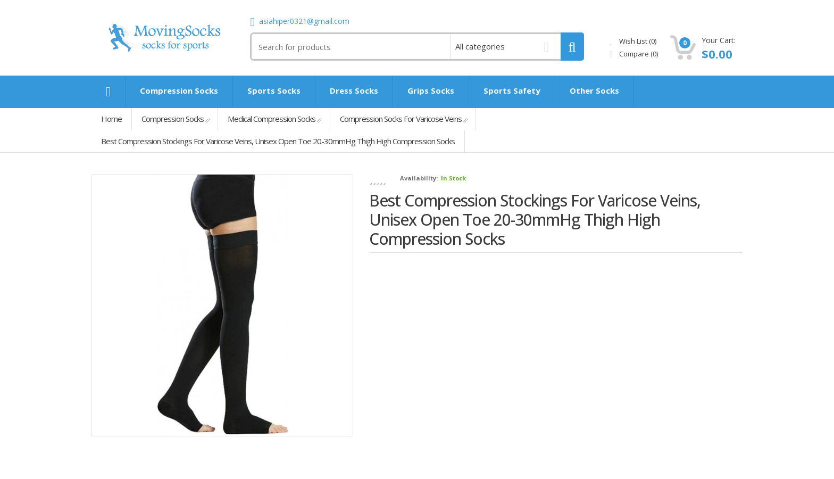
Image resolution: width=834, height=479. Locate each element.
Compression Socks (172, 118)
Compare (634, 54)
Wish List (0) (633, 41)
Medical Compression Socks (271, 118)
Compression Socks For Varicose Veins (401, 118)
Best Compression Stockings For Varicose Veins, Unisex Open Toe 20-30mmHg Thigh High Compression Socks (278, 141)
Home (111, 118)
